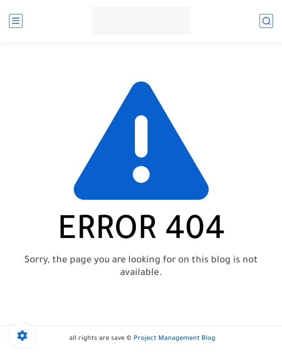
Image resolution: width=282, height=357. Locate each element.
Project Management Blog (174, 339)
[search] (266, 21)
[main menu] (15, 21)
